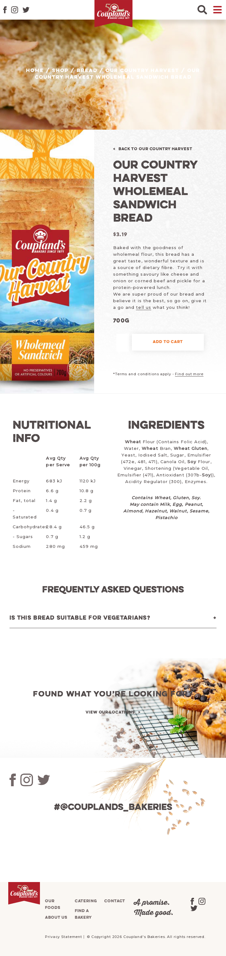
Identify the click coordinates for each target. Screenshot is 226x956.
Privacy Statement (63, 937)
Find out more (189, 374)
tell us (143, 307)
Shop (60, 71)
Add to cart (168, 342)
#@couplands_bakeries (113, 808)
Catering (86, 901)
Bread (87, 71)
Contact (114, 901)
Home (35, 71)
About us (56, 917)
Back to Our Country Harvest (155, 149)
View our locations (110, 712)
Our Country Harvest (142, 71)
